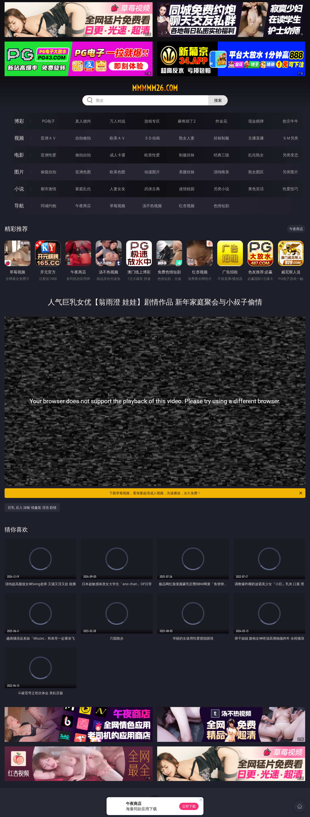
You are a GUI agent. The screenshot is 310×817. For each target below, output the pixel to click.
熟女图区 (256, 172)
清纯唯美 (221, 172)
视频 (19, 138)
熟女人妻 (186, 138)
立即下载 (189, 806)
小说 (19, 188)
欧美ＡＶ (117, 138)
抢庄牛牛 (290, 121)
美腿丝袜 (186, 172)
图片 (19, 171)
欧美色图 (117, 172)
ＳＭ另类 (290, 138)
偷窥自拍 (48, 172)
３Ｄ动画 (152, 138)
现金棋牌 (256, 121)
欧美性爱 (152, 155)
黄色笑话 (256, 188)
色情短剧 (221, 205)
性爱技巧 (290, 188)
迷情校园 (186, 188)
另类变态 (290, 155)
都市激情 (48, 188)
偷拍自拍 (83, 155)
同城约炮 (48, 205)
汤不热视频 (152, 205)
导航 (19, 205)
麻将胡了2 (186, 121)
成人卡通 (117, 155)
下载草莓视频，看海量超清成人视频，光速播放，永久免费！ (206, 493)
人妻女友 (117, 188)
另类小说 (221, 188)
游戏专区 (152, 121)
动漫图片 (152, 172)
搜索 (218, 100)
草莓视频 (117, 205)
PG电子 (48, 121)
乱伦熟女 (256, 155)
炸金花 (221, 121)
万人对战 (117, 121)
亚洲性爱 (48, 155)
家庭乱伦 (83, 188)
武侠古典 (152, 188)
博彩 (19, 121)
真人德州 (83, 121)
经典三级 (221, 155)
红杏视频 (186, 205)
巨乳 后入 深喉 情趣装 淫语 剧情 (32, 507)
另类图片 (290, 172)
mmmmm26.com (155, 88)
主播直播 (256, 138)
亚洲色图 (83, 172)
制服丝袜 (186, 155)
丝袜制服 (221, 138)
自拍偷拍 (83, 138)
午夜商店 (83, 205)
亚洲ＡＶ (48, 138)
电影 (19, 155)
